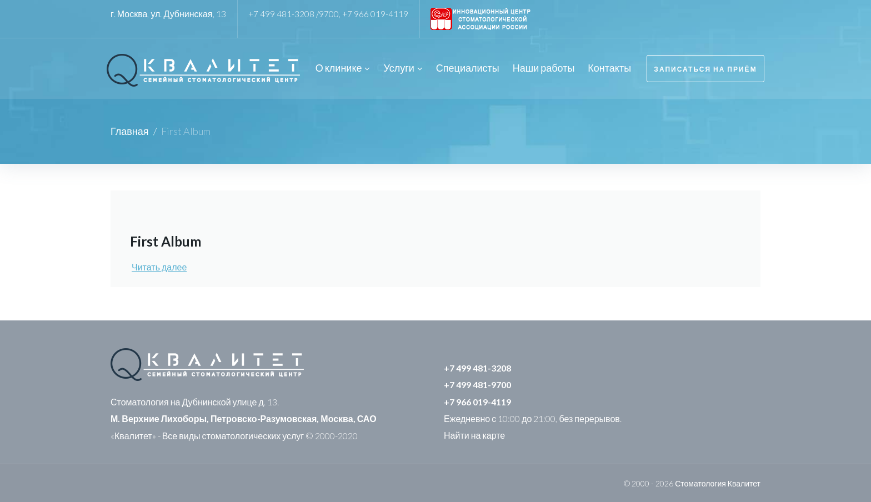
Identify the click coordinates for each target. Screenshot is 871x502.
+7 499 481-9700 (477, 383)
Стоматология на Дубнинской (171, 400)
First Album (168, 240)
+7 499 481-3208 (477, 367)
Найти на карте (474, 434)
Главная (130, 130)
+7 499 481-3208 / (283, 13)
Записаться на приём (704, 68)
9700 (329, 13)
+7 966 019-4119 (376, 13)
